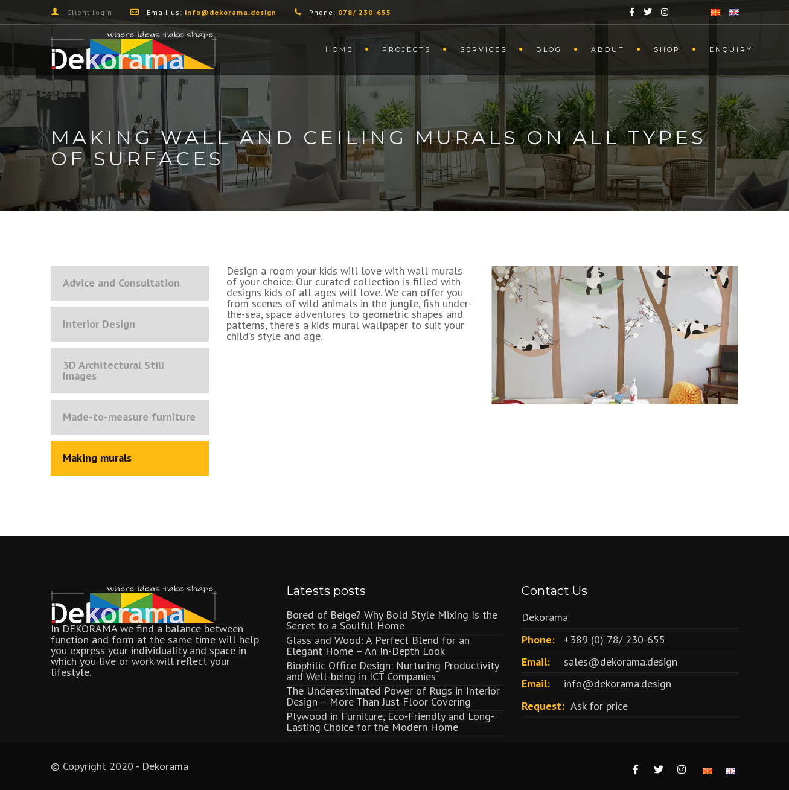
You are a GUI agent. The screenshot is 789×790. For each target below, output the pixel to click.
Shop (667, 49)
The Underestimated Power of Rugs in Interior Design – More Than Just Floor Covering (393, 696)
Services (483, 49)
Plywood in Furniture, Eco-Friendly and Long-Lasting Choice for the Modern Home (390, 721)
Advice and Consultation (121, 283)
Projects (406, 49)
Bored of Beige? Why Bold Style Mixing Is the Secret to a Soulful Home (391, 620)
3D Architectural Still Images (113, 370)
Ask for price (599, 706)
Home (339, 49)
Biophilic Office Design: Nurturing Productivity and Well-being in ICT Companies (392, 670)
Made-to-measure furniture (129, 417)
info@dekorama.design (617, 683)
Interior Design (99, 324)
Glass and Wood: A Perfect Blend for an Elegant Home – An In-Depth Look (378, 645)
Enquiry (731, 49)
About (608, 49)
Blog (549, 49)
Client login (89, 12)
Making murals (97, 458)
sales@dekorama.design (620, 662)
